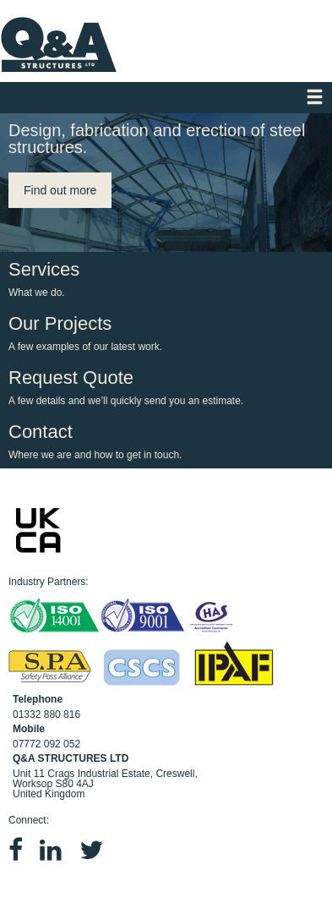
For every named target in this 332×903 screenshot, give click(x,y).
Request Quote (161, 387)
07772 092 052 (46, 744)
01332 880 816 (46, 714)
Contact (161, 441)
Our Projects (161, 333)
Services (161, 278)
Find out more (60, 190)
